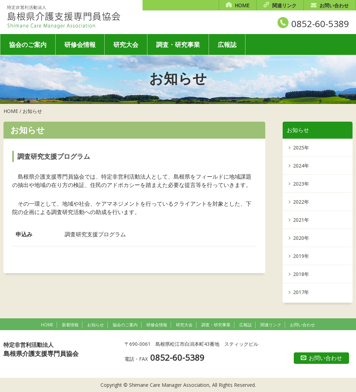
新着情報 (70, 325)
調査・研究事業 (178, 44)
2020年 (301, 238)
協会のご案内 (28, 44)
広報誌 (227, 44)
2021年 (301, 220)
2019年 (301, 256)
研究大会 (125, 44)
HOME (242, 5)
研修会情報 (80, 44)
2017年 (301, 292)
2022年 (301, 201)
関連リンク (284, 5)
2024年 (301, 165)
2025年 (301, 147)
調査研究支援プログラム (95, 234)
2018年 (301, 274)
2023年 (301, 183)
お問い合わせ (334, 5)
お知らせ (32, 111)
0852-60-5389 (320, 23)
